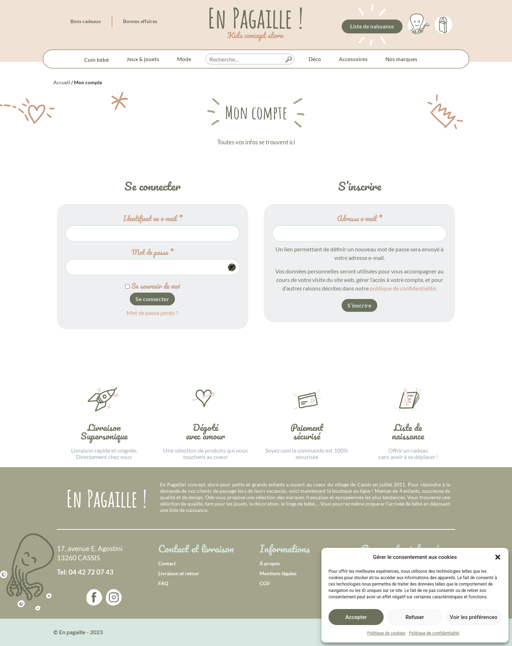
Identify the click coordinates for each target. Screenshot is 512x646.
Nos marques (401, 59)
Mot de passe (167, 252)
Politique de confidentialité (434, 633)
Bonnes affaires (140, 21)
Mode (184, 59)
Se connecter (152, 298)
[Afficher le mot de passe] (232, 267)
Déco (315, 59)
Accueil (61, 82)
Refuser (414, 617)
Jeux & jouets (143, 59)
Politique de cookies (386, 633)
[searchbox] (250, 59)
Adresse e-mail (374, 218)
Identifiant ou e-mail (167, 218)
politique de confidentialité (403, 288)
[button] (497, 557)
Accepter (356, 617)
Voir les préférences (473, 617)
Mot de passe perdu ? (152, 312)
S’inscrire (359, 305)
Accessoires (353, 59)
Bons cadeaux (85, 21)
